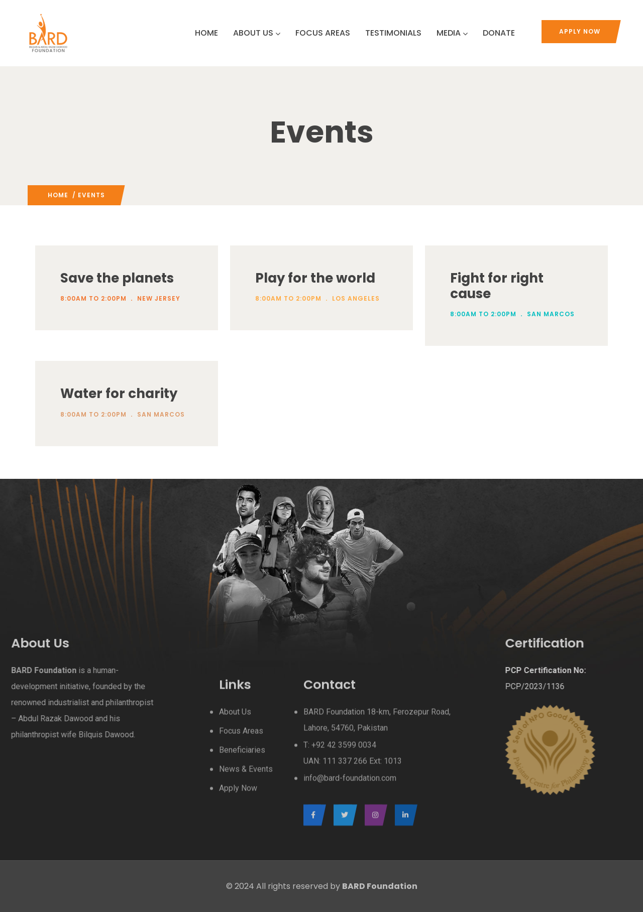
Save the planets (117, 278)
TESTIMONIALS (393, 33)
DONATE (499, 33)
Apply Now (579, 31)
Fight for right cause (497, 286)
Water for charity (118, 393)
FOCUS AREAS (322, 33)
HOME (206, 33)
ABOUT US (256, 33)
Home (58, 195)
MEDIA (452, 33)
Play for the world (315, 278)
